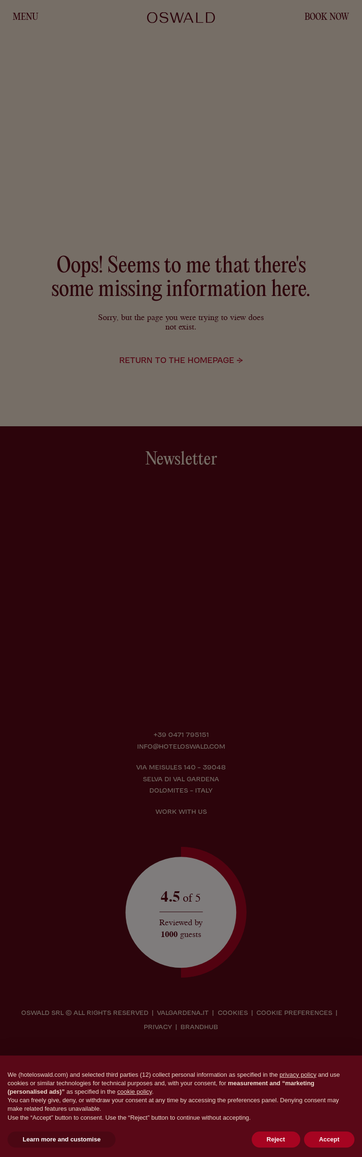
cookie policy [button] (134, 1091)
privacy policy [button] (298, 1074)
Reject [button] (276, 1139)
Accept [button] (329, 1139)
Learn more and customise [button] (61, 1139)
